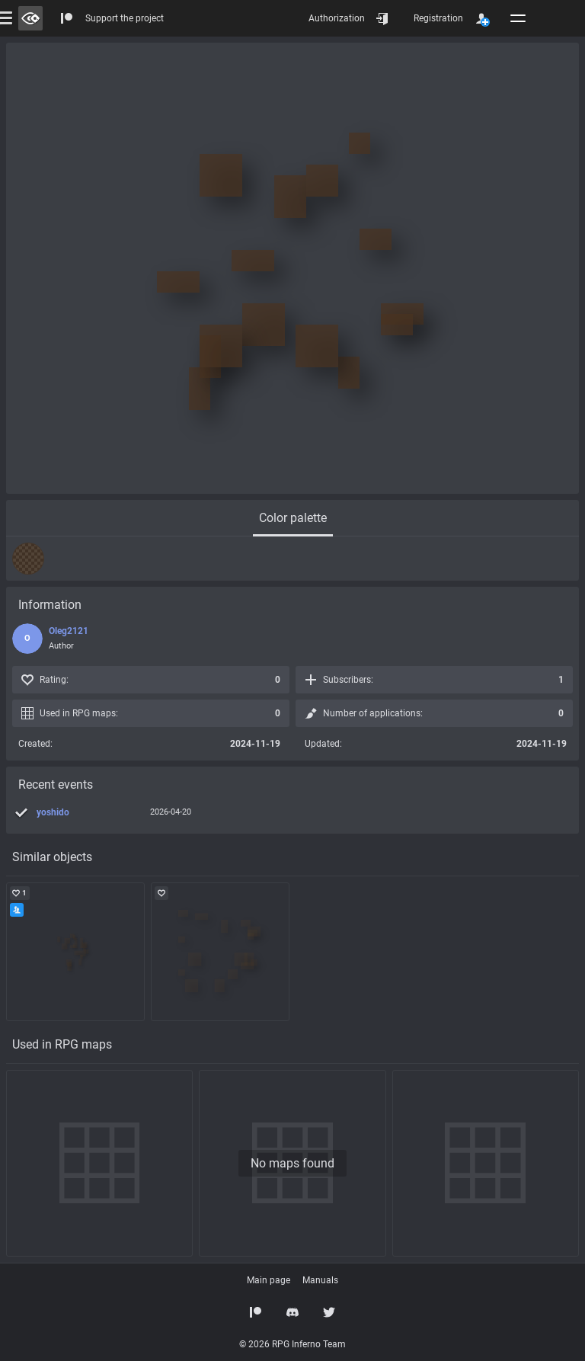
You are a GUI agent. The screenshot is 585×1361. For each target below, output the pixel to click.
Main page (268, 1280)
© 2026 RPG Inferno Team (292, 1344)
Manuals (320, 1280)
